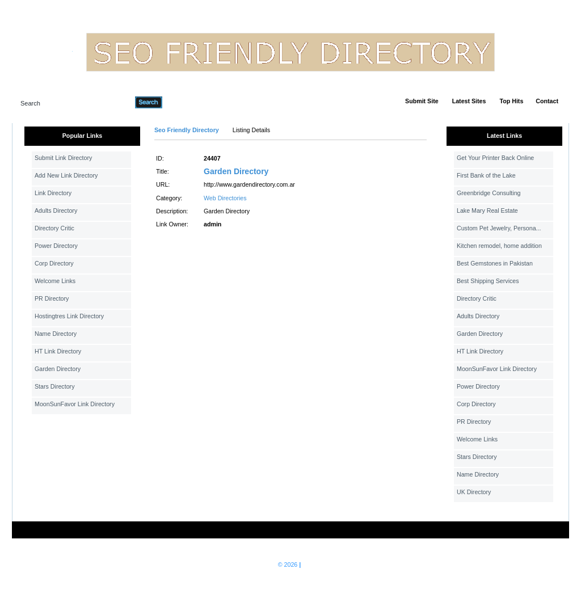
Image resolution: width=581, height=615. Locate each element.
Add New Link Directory (66, 175)
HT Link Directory (58, 351)
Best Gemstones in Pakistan (495, 263)
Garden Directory (58, 368)
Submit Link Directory (63, 157)
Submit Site (422, 101)
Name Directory (56, 333)
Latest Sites (469, 101)
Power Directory (56, 245)
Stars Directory (54, 386)
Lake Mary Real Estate (487, 210)
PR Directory (52, 298)
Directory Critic (54, 228)
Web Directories (225, 198)
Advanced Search (192, 102)
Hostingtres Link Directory (69, 316)
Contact (547, 101)
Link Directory (53, 192)
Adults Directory (56, 210)
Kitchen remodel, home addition (499, 245)
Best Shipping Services (488, 280)
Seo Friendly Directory (186, 130)
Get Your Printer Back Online (495, 157)
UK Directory (474, 491)
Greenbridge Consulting (489, 192)
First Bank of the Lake (486, 175)
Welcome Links (55, 280)
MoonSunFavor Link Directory (75, 404)
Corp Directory (54, 263)
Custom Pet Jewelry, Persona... (499, 228)
